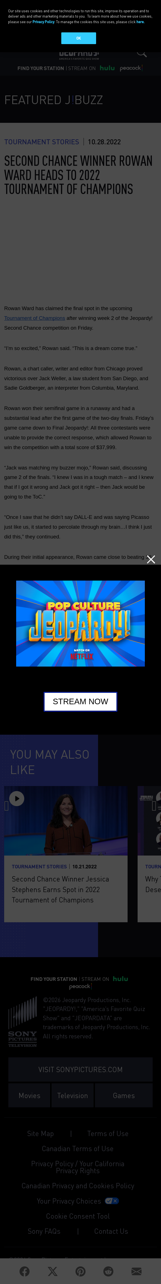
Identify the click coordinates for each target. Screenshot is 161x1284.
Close (151, 559)
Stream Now (80, 701)
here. (140, 21)
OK (78, 38)
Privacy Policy (43, 21)
